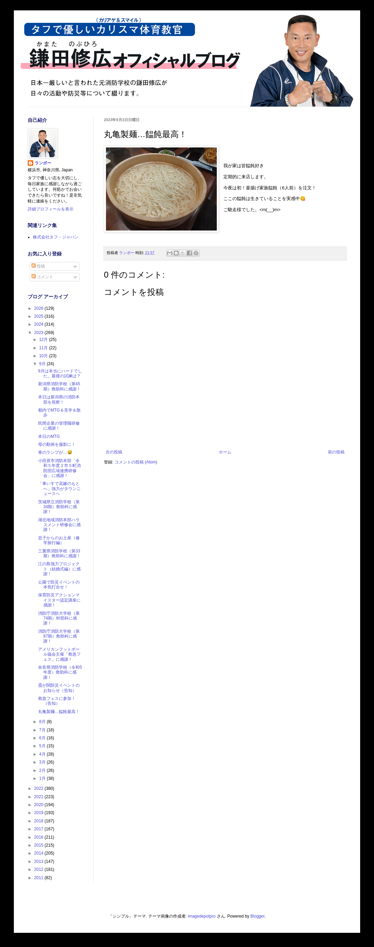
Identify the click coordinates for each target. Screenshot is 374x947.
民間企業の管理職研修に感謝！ (59, 426)
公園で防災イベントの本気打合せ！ (59, 584)
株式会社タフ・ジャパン (56, 237)
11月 (44, 347)
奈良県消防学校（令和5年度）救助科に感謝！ (60, 672)
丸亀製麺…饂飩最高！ (59, 711)
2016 (39, 837)
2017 (39, 829)
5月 (43, 745)
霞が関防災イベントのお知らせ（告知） (59, 688)
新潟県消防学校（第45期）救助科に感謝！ (59, 386)
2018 (39, 821)
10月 (44, 355)
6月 (43, 738)
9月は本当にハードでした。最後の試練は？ (60, 373)
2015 (39, 845)
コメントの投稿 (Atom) (136, 462)
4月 (43, 754)
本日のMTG (49, 436)
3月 (43, 762)
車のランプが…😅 (55, 452)
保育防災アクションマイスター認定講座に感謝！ (59, 600)
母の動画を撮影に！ (56, 444)
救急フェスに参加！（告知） (56, 701)
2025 (39, 316)
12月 (44, 339)
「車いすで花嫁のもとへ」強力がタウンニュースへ (59, 488)
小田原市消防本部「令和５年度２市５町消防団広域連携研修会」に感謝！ (59, 468)
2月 (43, 770)
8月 (43, 721)
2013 (39, 861)
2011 (39, 877)
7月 (43, 730)
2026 (39, 308)
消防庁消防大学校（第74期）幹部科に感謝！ (59, 618)
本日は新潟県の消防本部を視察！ (59, 399)
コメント (42, 276)
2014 (39, 853)
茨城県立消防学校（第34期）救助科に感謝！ (59, 506)
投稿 (38, 266)
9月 (43, 363)
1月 (43, 778)
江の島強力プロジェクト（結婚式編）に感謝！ (59, 568)
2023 (39, 332)
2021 (39, 796)
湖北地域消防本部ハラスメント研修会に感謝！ (59, 524)
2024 (39, 324)
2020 (39, 804)
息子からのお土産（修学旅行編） (59, 540)
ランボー (43, 163)
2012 (39, 869)
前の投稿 (336, 452)
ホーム (225, 452)
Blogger (257, 916)
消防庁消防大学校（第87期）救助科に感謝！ (59, 636)
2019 (39, 812)
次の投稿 (114, 452)
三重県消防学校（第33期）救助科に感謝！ (59, 553)
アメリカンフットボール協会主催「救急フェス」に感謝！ (59, 654)
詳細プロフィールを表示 (50, 209)
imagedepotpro (201, 916)
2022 (39, 788)
